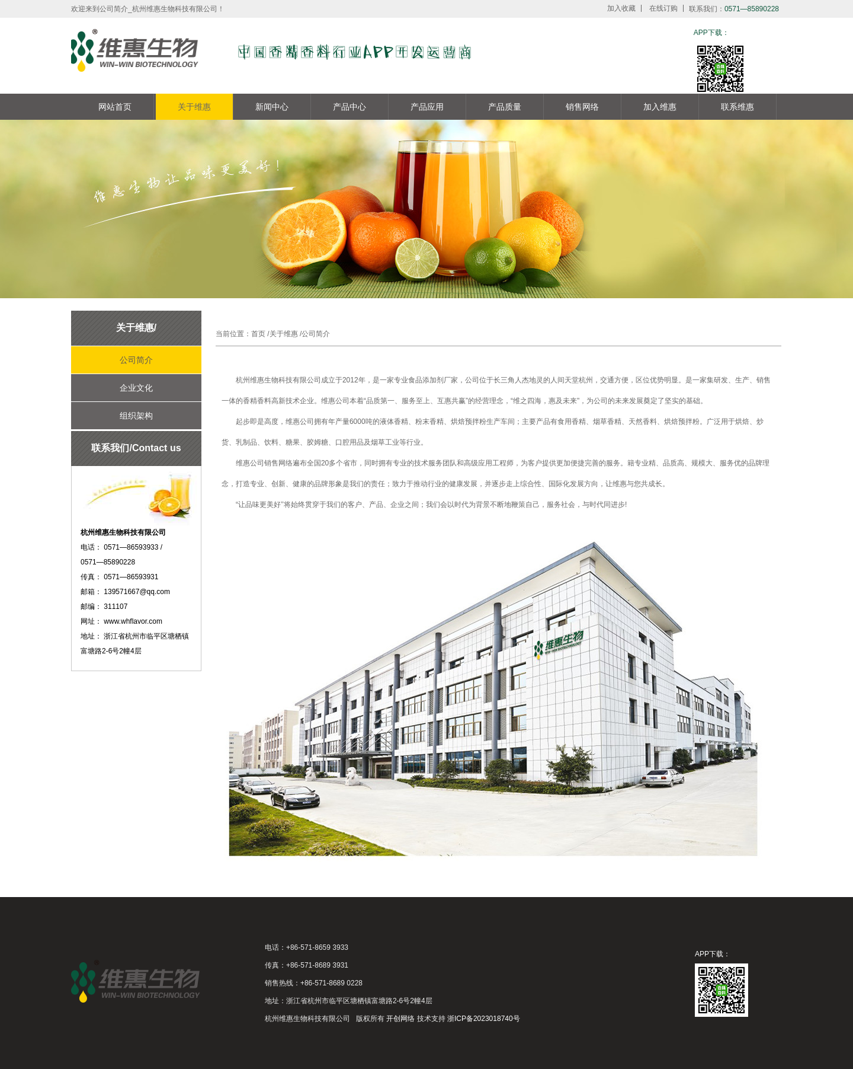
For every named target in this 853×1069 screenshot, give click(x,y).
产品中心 (349, 106)
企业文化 (136, 388)
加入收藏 (621, 8)
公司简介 (136, 360)
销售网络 (582, 106)
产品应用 (427, 106)
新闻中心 (271, 106)
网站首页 (115, 106)
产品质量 (504, 106)
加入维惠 (659, 106)
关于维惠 (194, 106)
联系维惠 (737, 106)
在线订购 (663, 8)
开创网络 (400, 1018)
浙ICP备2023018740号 (483, 1018)
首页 (258, 334)
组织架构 (136, 415)
